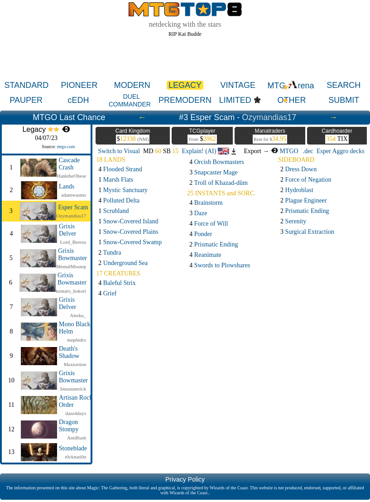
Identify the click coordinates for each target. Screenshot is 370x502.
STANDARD (27, 85)
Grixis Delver (67, 230)
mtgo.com (66, 146)
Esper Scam (73, 207)
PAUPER (26, 100)
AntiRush (76, 437)
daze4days (75, 413)
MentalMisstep (71, 266)
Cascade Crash (69, 164)
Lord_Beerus (73, 242)
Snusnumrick (73, 388)
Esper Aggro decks (341, 151)
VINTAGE (237, 85)
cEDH (78, 100)
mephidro (76, 340)
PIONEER (79, 85)
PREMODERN (185, 100)
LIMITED (235, 100)
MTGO (284, 151)
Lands (66, 186)
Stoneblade (73, 448)
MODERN (132, 85)
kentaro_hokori (71, 291)
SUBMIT (343, 100)
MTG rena (290, 85)
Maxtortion (75, 364)
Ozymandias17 (269, 117)
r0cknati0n (75, 456)
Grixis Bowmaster (72, 254)
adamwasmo (73, 195)
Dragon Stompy (69, 426)
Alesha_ (78, 315)
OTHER (291, 100)
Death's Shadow (69, 352)
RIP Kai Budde (185, 34)
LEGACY (185, 85)
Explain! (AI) (205, 151)
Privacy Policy (185, 479)
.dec (308, 151)
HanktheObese (71, 176)
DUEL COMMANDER (130, 100)
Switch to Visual (119, 151)
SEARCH (343, 85)
